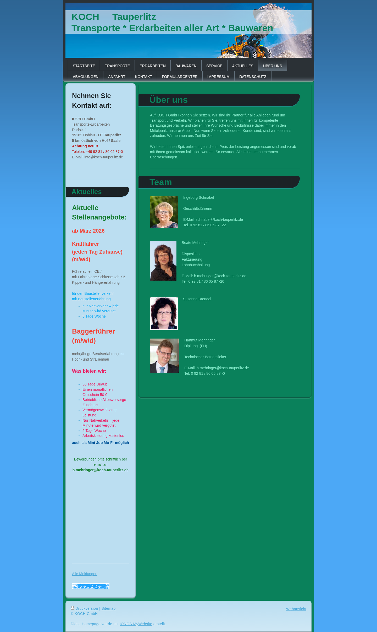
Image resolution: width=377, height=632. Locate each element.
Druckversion (84, 608)
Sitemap (108, 608)
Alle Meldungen (84, 574)
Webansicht (296, 609)
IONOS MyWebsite (136, 624)
